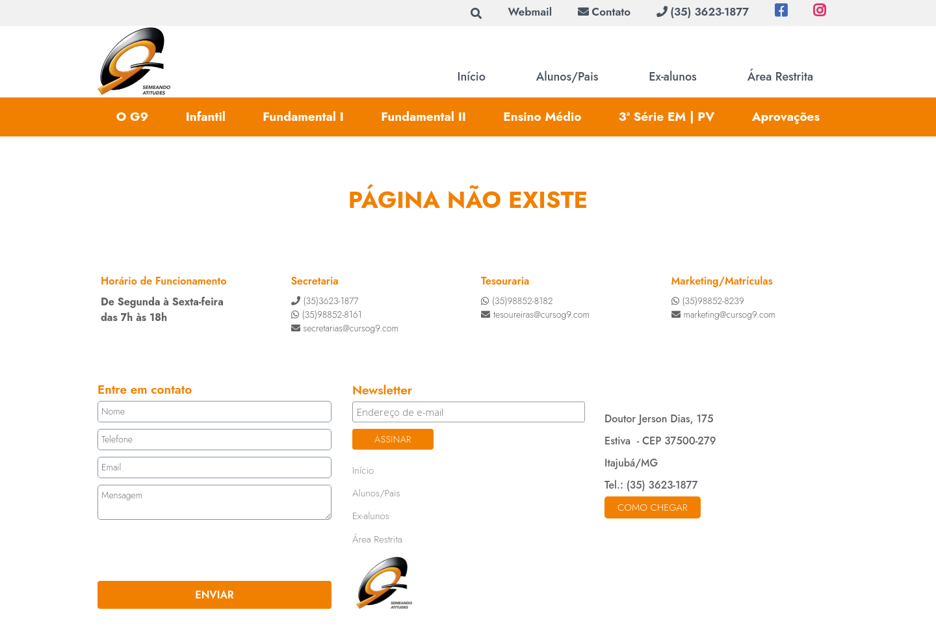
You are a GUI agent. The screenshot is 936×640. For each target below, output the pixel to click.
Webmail (530, 11)
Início (472, 76)
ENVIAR (214, 594)
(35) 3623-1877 (702, 11)
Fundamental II (423, 116)
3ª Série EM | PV (666, 116)
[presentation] (176, 550)
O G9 (132, 116)
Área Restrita (780, 76)
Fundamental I (303, 116)
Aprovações (786, 116)
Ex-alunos (672, 76)
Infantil (206, 116)
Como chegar (653, 507)
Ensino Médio (542, 116)
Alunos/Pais (567, 76)
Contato (604, 11)
